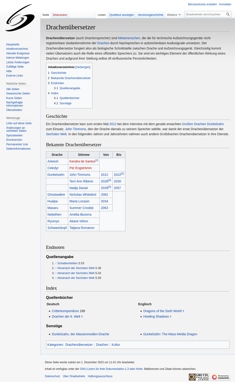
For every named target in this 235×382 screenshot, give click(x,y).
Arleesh (53, 161)
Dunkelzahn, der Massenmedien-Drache (80, 334)
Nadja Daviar (79, 188)
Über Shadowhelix (74, 376)
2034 (104, 201)
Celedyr (53, 168)
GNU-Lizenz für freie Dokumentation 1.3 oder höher (111, 369)
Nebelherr (55, 214)
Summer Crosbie (82, 208)
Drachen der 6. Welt (66, 316)
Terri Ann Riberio (81, 181)
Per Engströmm (81, 168)
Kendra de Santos (82, 161)
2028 (104, 181)
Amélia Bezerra (81, 214)
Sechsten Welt (56, 134)
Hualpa (53, 201)
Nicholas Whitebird (83, 194)
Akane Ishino (79, 221)
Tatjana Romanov (82, 228)
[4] (109, 186)
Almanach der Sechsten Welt (75, 268)
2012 (112, 124)
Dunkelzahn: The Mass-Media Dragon (170, 334)
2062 (104, 194)
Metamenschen (129, 38)
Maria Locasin (79, 201)
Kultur (116, 344)
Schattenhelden (67, 263)
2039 (117, 181)
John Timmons (75, 129)
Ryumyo (53, 221)
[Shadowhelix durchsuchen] (207, 14)
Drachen (103, 43)
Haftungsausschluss (100, 376)
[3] (109, 180)
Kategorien (55, 344)
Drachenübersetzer (79, 344)
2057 (117, 188)
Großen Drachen (194, 124)
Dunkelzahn (215, 124)
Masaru (53, 208)
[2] (122, 173)
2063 (104, 208)
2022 (117, 174)
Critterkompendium (65, 311)
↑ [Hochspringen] (56, 263)
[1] (96, 160)
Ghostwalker (56, 194)
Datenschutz (52, 376)
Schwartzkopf (57, 228)
